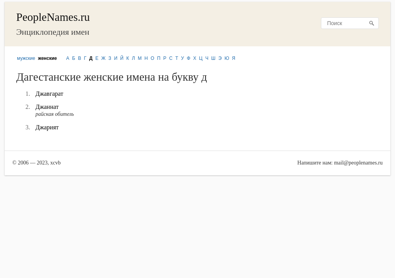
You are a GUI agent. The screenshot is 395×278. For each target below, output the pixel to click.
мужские (26, 58)
